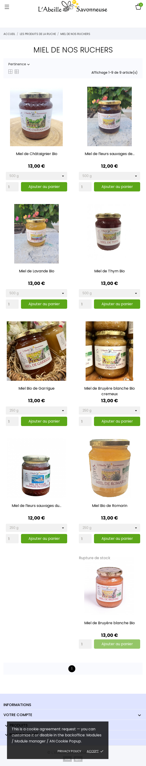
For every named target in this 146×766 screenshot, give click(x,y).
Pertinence (19, 64)
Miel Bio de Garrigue (36, 388)
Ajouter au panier (44, 186)
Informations (17, 704)
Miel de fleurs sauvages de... (110, 153)
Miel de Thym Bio (109, 271)
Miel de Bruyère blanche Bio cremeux (109, 391)
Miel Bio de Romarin (109, 505)
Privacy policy (69, 751)
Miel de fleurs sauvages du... (36, 505)
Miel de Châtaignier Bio (36, 153)
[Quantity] (12, 186)
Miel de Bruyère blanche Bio (109, 623)
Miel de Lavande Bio (36, 271)
